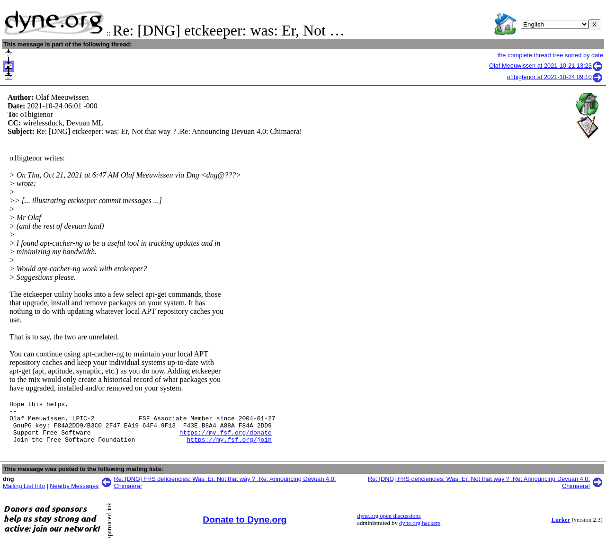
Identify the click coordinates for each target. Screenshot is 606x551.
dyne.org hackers (419, 531)
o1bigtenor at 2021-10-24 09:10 (555, 76)
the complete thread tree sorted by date (550, 55)
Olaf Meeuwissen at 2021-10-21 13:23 (546, 65)
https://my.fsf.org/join (229, 448)
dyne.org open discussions (388, 524)
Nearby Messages (74, 494)
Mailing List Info (24, 494)
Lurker (560, 528)
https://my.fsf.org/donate (225, 439)
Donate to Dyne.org (244, 528)
